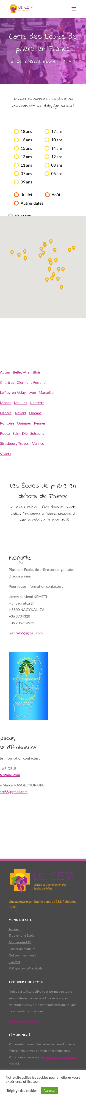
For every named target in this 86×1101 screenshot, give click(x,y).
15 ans (26, 148)
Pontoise (7, 423)
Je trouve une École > (24, 1021)
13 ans (26, 156)
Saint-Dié (20, 433)
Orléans (35, 413)
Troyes (23, 443)
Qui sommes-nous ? (22, 955)
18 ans (26, 131)
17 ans (57, 131)
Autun (5, 372)
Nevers (20, 413)
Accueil (14, 929)
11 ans (26, 165)
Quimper (24, 423)
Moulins (20, 402)
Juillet (27, 194)
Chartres (7, 382)
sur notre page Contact (60, 1057)
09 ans (26, 182)
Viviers (5, 453)
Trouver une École (21, 935)
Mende (5, 402)
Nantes (5, 413)
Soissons (37, 433)
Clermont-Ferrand (31, 382)
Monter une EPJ (20, 942)
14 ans (57, 148)
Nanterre (37, 402)
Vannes (38, 443)
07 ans (26, 173)
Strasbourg (8, 443)
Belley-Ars (23, 372)
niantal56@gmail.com (26, 633)
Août (56, 194)
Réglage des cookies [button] (22, 1091)
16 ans (26, 139)
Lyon (32, 392)
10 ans (57, 139)
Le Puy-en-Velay (13, 392)
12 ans (57, 156)
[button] (25, 258)
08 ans (57, 165)
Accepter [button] (49, 1090)
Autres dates (32, 203)
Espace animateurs (22, 949)
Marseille (46, 392)
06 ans (57, 173)
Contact (14, 962)
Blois (37, 372)
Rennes (40, 423)
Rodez (5, 433)
